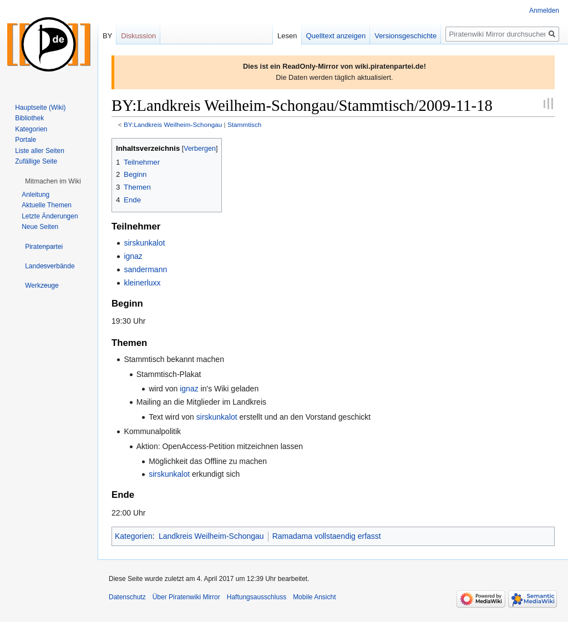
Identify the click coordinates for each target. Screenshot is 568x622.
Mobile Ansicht (314, 597)
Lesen (287, 36)
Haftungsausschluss (256, 597)
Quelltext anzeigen (336, 36)
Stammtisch (244, 124)
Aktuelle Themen (47, 205)
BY (107, 36)
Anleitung (35, 194)
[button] (53, 181)
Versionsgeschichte (405, 36)
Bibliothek (29, 118)
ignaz (133, 256)
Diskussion (138, 36)
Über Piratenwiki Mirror (186, 597)
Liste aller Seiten (39, 151)
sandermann (145, 269)
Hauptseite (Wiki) (40, 107)
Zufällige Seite (36, 161)
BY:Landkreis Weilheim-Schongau (173, 124)
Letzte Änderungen (50, 216)
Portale (25, 140)
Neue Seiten (40, 227)
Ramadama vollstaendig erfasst (326, 536)
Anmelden (544, 10)
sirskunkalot (144, 242)
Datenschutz (127, 597)
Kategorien (134, 536)
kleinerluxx (142, 282)
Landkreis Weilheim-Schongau (211, 536)
